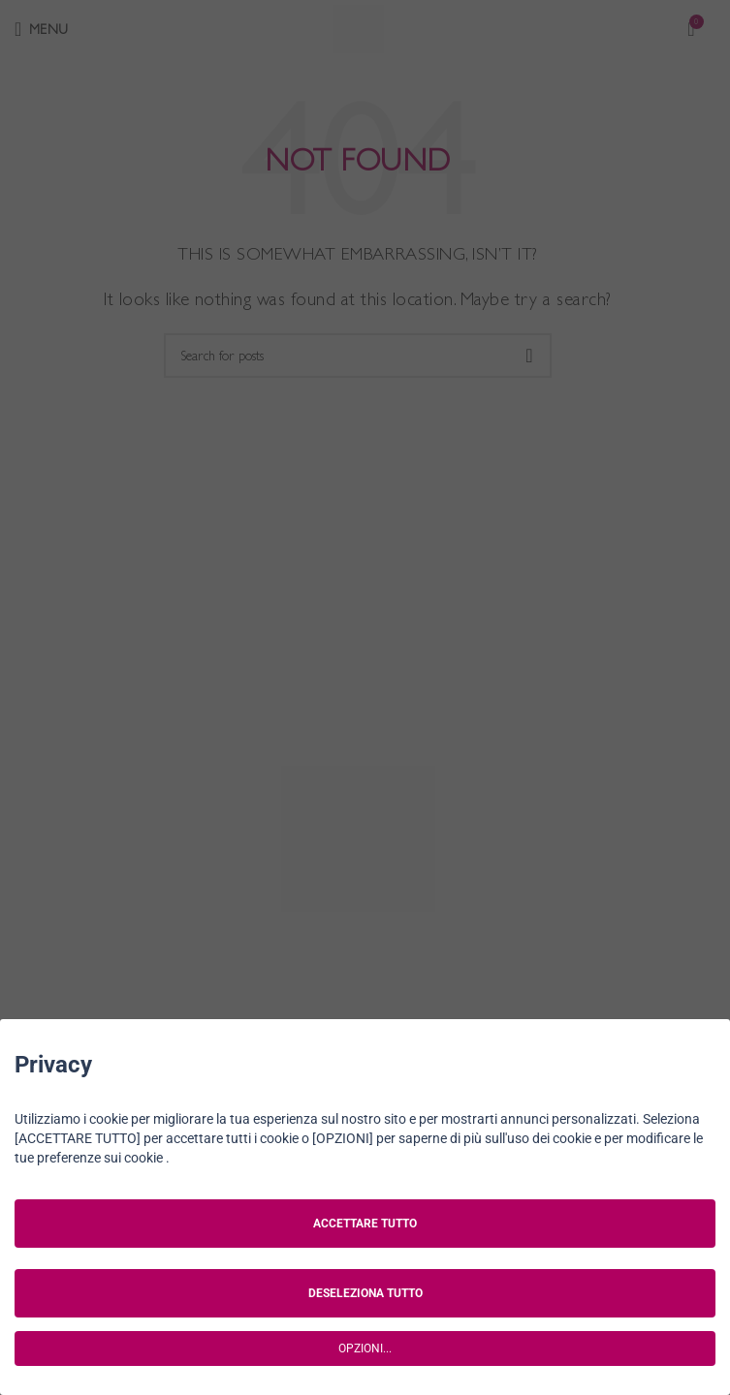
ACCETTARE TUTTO (365, 1223)
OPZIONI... (365, 1348)
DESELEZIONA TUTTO (365, 1293)
